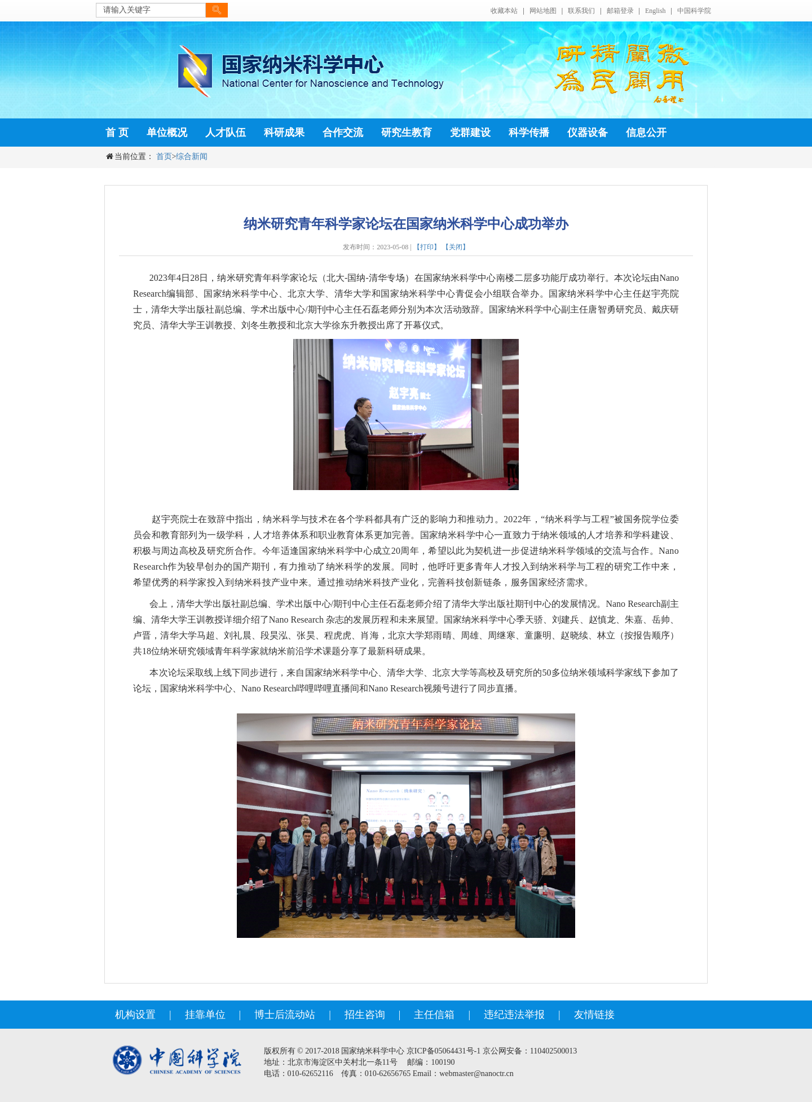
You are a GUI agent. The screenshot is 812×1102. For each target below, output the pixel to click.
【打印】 (426, 247)
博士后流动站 (284, 1014)
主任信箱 (434, 1014)
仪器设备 (587, 132)
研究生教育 (406, 132)
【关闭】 (455, 247)
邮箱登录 (620, 11)
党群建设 (470, 132)
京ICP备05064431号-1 (443, 1051)
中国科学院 (694, 11)
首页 (164, 156)
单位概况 (167, 132)
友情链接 (594, 1014)
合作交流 (343, 132)
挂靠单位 (205, 1014)
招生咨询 (365, 1014)
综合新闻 (192, 156)
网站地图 (543, 11)
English (655, 11)
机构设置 (135, 1014)
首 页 (117, 132)
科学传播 (529, 132)
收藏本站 (504, 11)
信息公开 (646, 132)
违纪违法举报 (514, 1014)
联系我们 (581, 11)
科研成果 (284, 132)
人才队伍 (225, 132)
